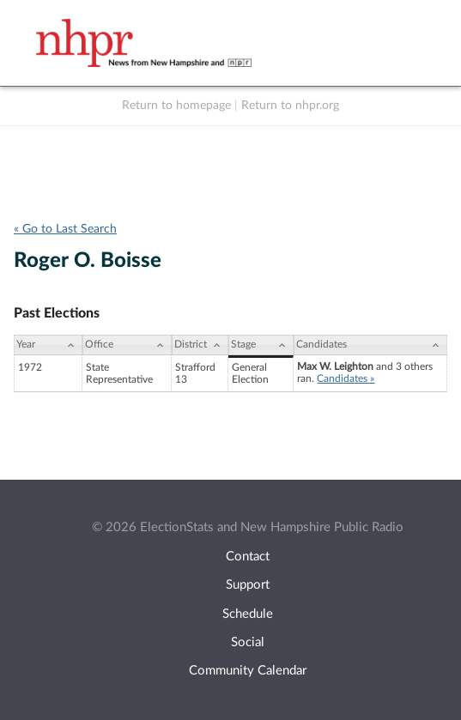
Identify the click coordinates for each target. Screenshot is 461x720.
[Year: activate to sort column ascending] (48, 345)
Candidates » (345, 378)
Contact (248, 556)
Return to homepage (176, 106)
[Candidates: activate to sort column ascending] (370, 345)
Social (247, 642)
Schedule (247, 614)
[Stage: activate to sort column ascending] (261, 345)
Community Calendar (247, 670)
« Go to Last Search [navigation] (65, 229)
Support (248, 584)
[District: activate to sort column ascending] (200, 345)
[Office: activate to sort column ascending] (127, 345)
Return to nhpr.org (290, 106)
